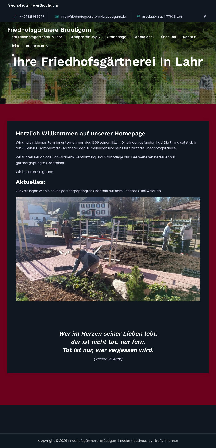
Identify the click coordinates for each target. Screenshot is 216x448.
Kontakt (190, 37)
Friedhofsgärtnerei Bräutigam (49, 30)
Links (15, 46)
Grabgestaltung (83, 37)
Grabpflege (116, 37)
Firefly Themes (165, 440)
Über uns (168, 37)
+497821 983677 (31, 16)
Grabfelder (142, 37)
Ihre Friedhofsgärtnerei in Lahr (36, 37)
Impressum (36, 46)
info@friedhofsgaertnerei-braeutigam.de (93, 16)
